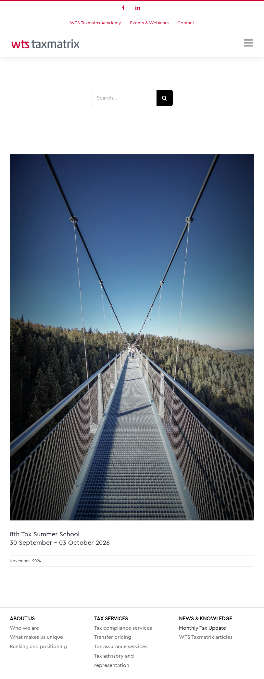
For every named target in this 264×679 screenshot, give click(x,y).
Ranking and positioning (38, 646)
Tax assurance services (120, 646)
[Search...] (124, 98)
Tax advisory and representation (114, 660)
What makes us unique (36, 637)
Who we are (24, 628)
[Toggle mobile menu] (249, 43)
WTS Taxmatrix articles (206, 637)
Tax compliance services (123, 628)
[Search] (165, 98)
